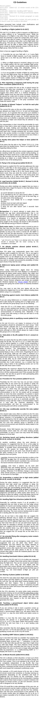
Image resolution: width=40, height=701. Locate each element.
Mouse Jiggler (23, 282)
